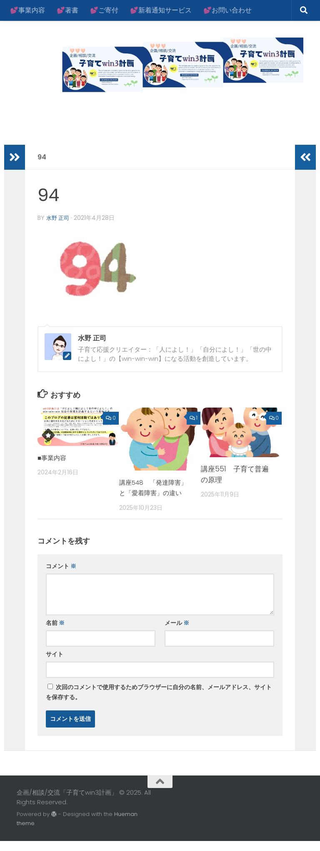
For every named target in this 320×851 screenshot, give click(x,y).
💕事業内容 (27, 10)
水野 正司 (58, 218)
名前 (55, 633)
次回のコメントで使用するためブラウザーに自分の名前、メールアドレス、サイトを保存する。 (159, 702)
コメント (61, 576)
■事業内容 (54, 457)
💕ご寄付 (104, 10)
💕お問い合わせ (227, 10)
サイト (54, 664)
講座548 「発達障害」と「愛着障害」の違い (154, 492)
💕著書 (67, 10)
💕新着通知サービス (161, 10)
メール (177, 633)
